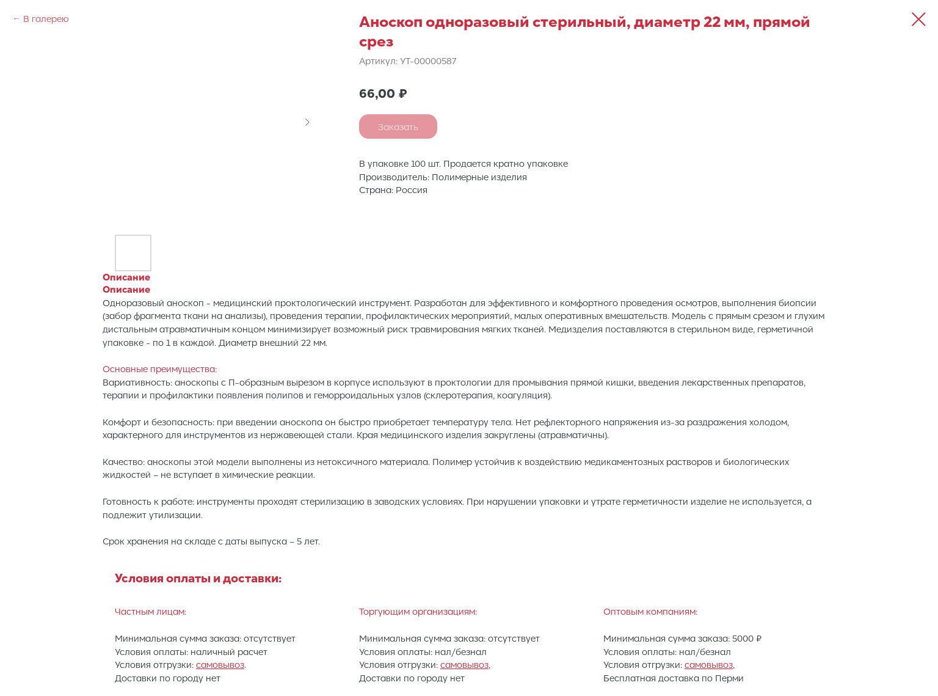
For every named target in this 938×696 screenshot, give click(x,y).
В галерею (46, 18)
